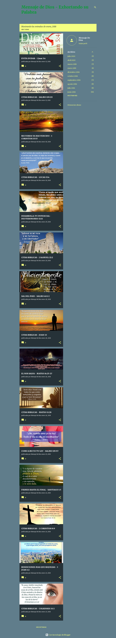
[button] (60, 66)
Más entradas (41, 627)
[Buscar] (95, 7)
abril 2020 (71, 60)
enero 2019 (72, 68)
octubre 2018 (73, 76)
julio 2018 (71, 88)
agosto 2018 (72, 84)
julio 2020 (71, 56)
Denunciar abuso (74, 105)
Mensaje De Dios (84, 39)
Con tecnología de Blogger (58, 635)
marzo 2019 (72, 64)
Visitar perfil (83, 43)
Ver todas (25, 29)
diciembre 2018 (74, 72)
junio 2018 (72, 92)
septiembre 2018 (74, 80)
